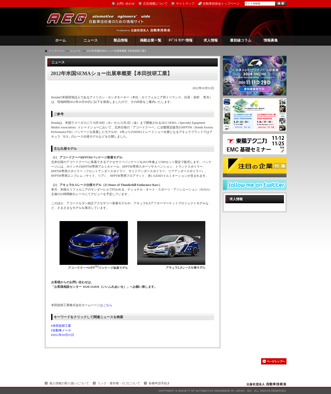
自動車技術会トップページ (221, 3)
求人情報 (211, 40)
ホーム (60, 40)
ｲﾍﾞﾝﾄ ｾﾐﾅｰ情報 (180, 40)
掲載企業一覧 (150, 40)
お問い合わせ (126, 3)
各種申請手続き (159, 383)
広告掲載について (155, 3)
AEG (101, 21)
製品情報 (120, 40)
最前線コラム (240, 40)
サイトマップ (185, 3)
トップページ (56, 50)
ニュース (90, 40)
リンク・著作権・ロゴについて (118, 383)
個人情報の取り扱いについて (69, 383)
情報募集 (271, 40)
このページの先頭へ (273, 361)
